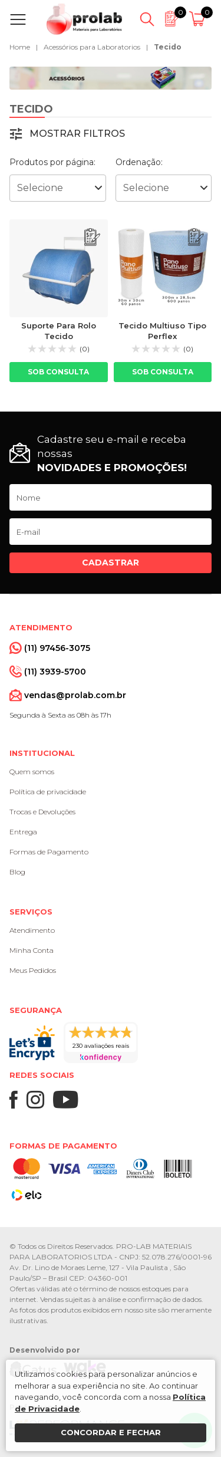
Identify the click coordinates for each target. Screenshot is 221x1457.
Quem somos (31, 771)
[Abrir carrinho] (199, 19)
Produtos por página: (52, 162)
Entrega (23, 831)
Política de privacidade (47, 791)
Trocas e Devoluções (42, 811)
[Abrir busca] (147, 19)
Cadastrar (110, 562)
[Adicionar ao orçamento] (92, 237)
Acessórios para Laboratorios (92, 46)
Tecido (168, 46)
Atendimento (32, 930)
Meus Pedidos (32, 970)
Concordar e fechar (111, 1432)
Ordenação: (139, 162)
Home (19, 46)
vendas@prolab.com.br (75, 695)
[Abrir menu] (20, 19)
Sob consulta (58, 371)
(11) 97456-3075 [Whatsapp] (57, 648)
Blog (17, 871)
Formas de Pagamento (48, 851)
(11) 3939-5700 (55, 671)
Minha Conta (31, 950)
